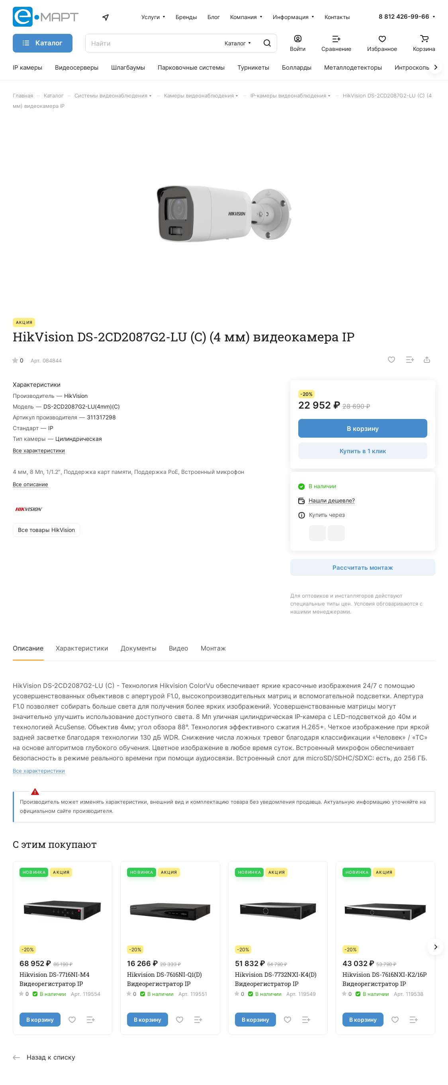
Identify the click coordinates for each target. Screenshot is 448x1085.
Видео (178, 648)
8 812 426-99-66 (404, 16)
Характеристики (82, 648)
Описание (28, 648)
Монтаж (213, 648)
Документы (139, 648)
